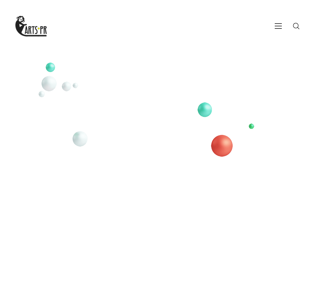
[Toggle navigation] (278, 26)
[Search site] (296, 26)
